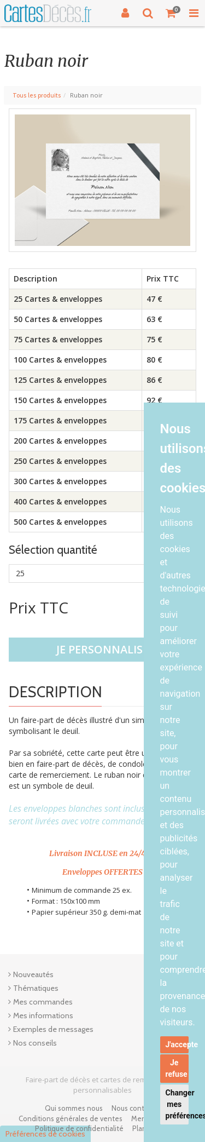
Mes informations (43, 1015)
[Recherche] (148, 13)
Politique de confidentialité (79, 1128)
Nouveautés (33, 974)
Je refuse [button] (177, 1068)
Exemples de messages (53, 1029)
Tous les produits (37, 95)
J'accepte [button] (177, 1044)
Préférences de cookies (45, 1134)
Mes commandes (43, 1002)
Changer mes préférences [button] (177, 1104)
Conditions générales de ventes (70, 1118)
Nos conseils (35, 1043)
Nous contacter (136, 1108)
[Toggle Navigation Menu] (193, 13)
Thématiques (35, 988)
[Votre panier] (171, 13)
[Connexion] (125, 13)
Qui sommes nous (74, 1108)
